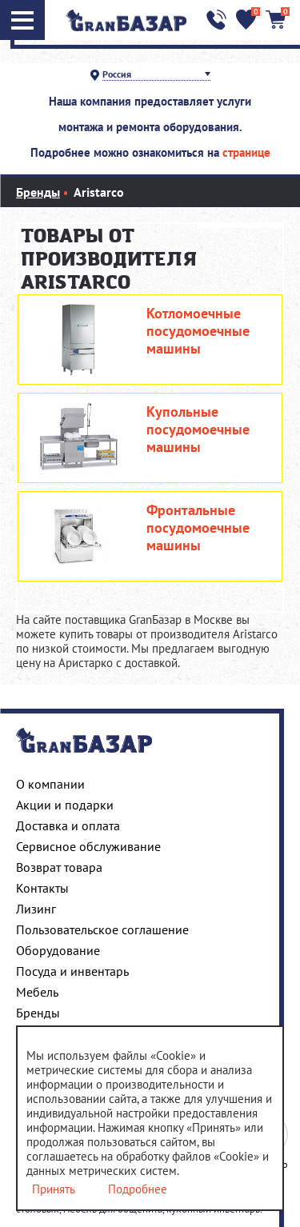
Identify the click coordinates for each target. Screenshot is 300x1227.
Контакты (42, 888)
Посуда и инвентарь (72, 971)
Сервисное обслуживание (88, 846)
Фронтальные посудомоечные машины (198, 528)
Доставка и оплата (68, 825)
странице (246, 152)
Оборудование (58, 950)
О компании (50, 784)
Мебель (37, 992)
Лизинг (36, 909)
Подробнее (137, 1189)
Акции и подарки (65, 805)
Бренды (38, 1013)
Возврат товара (59, 867)
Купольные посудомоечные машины (198, 429)
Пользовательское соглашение (102, 929)
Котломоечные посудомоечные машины (198, 331)
